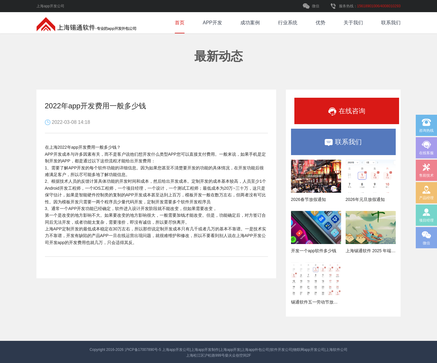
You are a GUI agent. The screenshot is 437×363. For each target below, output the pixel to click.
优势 (320, 22)
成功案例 (250, 22)
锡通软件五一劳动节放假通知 (318, 302)
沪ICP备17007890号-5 (143, 350)
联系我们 (391, 22)
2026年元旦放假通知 (365, 199)
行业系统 (287, 22)
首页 (180, 22)
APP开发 (212, 22)
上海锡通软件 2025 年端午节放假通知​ (381, 250)
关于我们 (353, 22)
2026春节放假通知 (308, 199)
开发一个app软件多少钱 (313, 250)
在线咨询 (348, 111)
